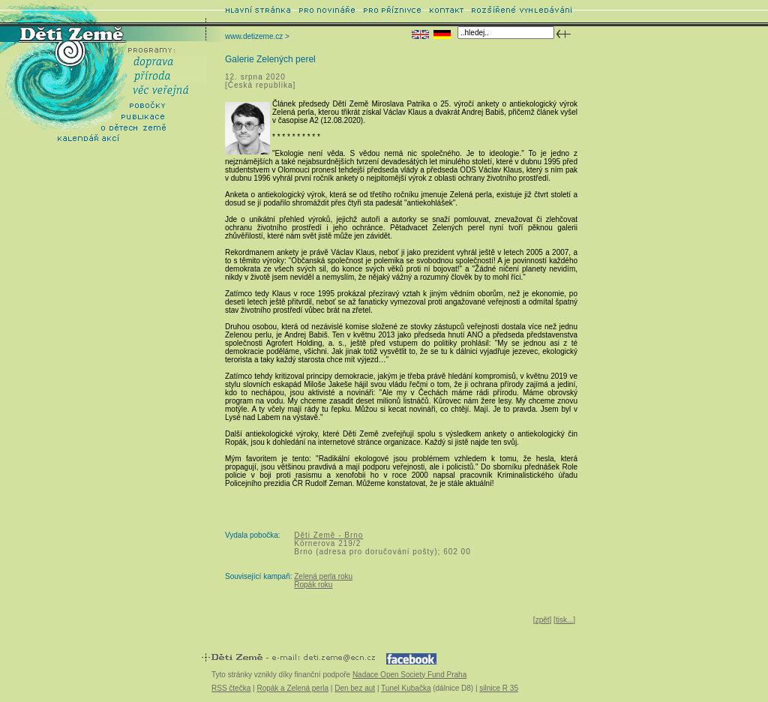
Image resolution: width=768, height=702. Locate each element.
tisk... (564, 620)
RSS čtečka (231, 688)
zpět (543, 620)
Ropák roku (313, 584)
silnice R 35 (498, 688)
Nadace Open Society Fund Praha (409, 674)
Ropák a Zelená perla (292, 688)
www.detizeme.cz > (257, 36)
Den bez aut (354, 688)
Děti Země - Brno (328, 535)
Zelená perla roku (323, 576)
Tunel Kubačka (405, 688)
